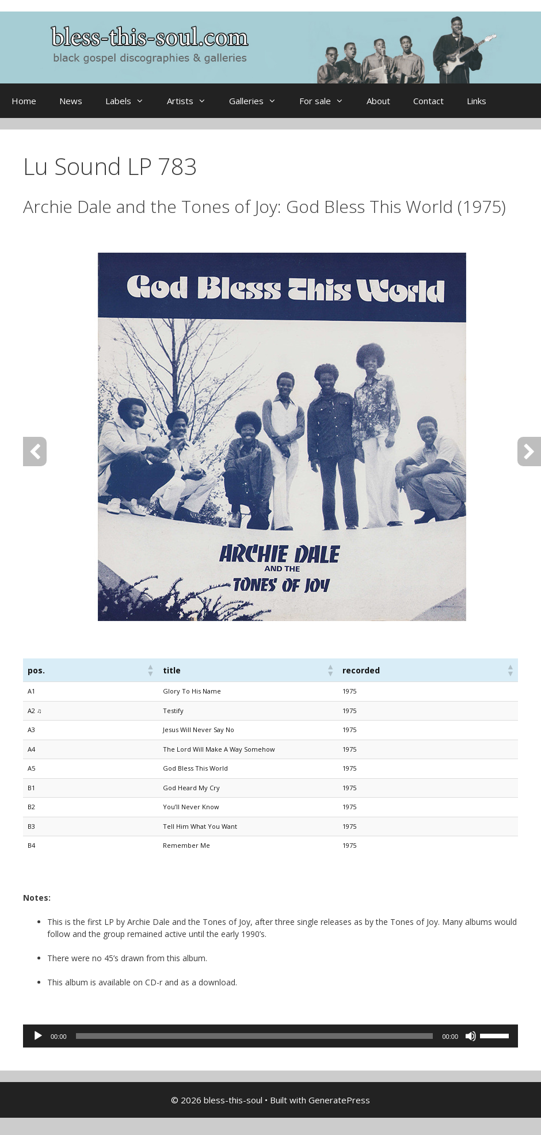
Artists (192, 100)
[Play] (38, 1036)
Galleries (258, 100)
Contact (428, 100)
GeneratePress (339, 1100)
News (70, 100)
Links (476, 100)
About (378, 100)
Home (24, 100)
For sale (327, 100)
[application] (270, 1036)
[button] (150, 670)
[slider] (254, 1036)
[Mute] (471, 1036)
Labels (130, 100)
